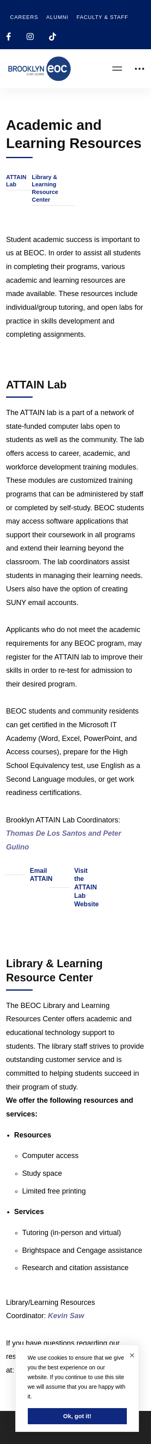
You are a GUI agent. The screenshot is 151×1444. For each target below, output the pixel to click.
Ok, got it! (77, 1416)
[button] (19, 180)
